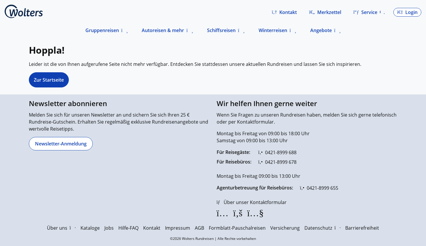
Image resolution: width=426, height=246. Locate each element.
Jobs (109, 228)
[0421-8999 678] (277, 162)
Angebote (321, 30)
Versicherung (285, 228)
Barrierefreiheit (362, 228)
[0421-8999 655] (319, 187)
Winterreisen (273, 30)
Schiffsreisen (221, 30)
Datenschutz (322, 228)
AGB (199, 228)
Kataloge (90, 228)
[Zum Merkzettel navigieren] (325, 12)
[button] (284, 12)
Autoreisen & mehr (163, 30)
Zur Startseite (49, 80)
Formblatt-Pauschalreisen (237, 228)
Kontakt (151, 228)
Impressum (177, 228)
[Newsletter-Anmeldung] (61, 143)
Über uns (61, 228)
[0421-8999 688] (277, 152)
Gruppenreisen (102, 30)
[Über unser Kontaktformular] (252, 202)
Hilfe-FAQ (128, 228)
